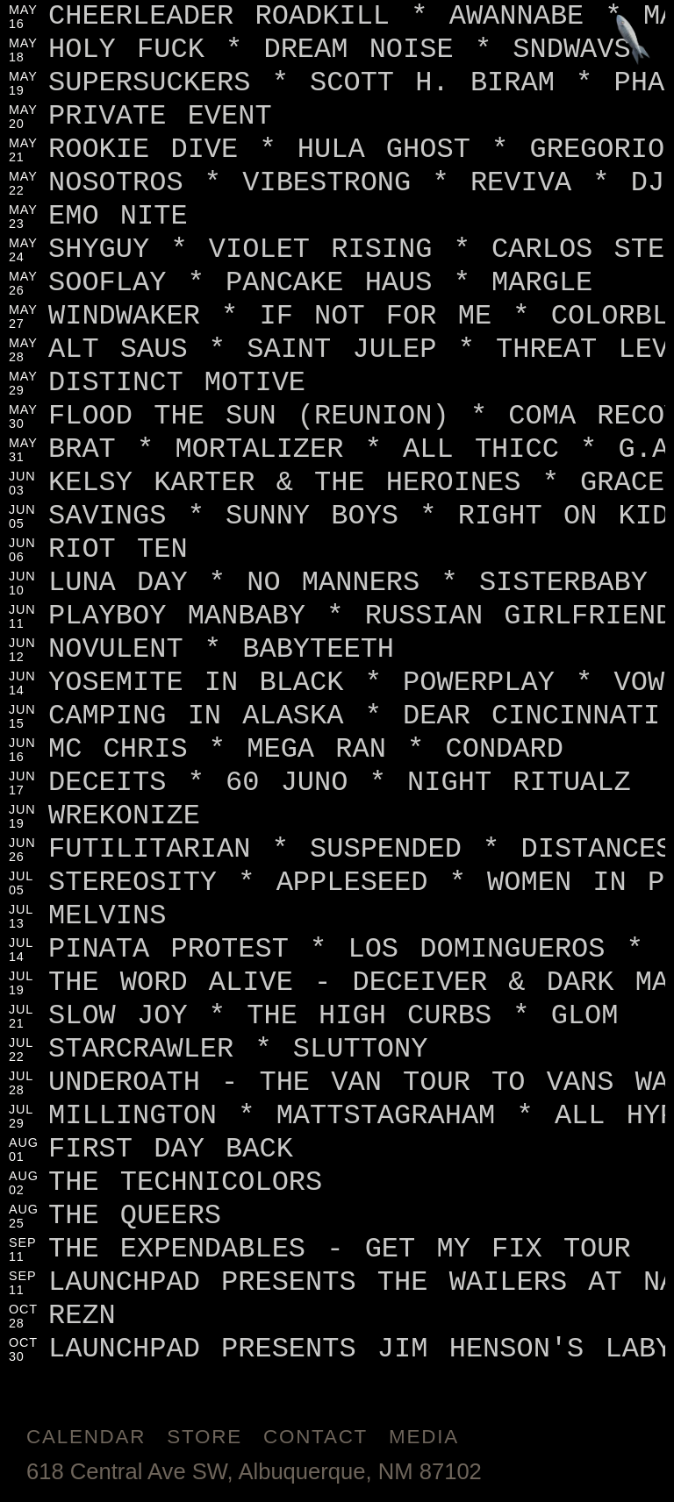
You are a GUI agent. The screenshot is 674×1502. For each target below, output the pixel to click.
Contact (315, 1437)
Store (204, 1437)
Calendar (86, 1437)
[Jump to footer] (633, 41)
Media (424, 1437)
